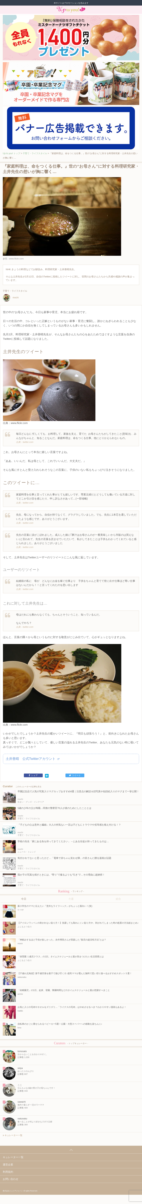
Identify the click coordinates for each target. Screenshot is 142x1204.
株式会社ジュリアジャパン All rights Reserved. (20, 1191)
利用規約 (8, 1171)
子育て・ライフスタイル (35, 153)
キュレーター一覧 (12, 1135)
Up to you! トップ (11, 153)
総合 (118, 898)
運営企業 (8, 1164)
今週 (71, 898)
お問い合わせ (10, 1179)
